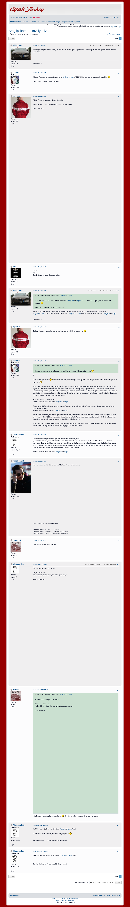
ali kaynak (17, 45)
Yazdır (12, 38)
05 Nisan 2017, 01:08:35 (40, 564)
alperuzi (16, 96)
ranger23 (17, 540)
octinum (16, 73)
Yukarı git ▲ (116, 895)
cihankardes (18, 564)
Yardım (95, 895)
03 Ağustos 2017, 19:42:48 (40, 825)
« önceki (110, 34)
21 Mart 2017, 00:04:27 (39, 540)
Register (113, 26)
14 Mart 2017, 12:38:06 (39, 461)
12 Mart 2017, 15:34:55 (39, 72)
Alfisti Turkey (14, 895)
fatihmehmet (18, 461)
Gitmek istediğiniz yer (81, 882)
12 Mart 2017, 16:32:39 (39, 96)
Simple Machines (72, 899)
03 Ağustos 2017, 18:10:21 (40, 689)
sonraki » (118, 34)
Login (119, 26)
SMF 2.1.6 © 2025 (58, 899)
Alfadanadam (19, 435)
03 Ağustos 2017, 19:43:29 (40, 851)
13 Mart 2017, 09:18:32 (39, 434)
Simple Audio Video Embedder (64, 901)
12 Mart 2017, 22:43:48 (39, 361)
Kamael (16, 690)
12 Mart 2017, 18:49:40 (39, 290)
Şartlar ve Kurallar (105, 895)
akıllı (15, 267)
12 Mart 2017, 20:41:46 (39, 327)
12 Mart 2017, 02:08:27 (39, 45)
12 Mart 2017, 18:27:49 (39, 266)
